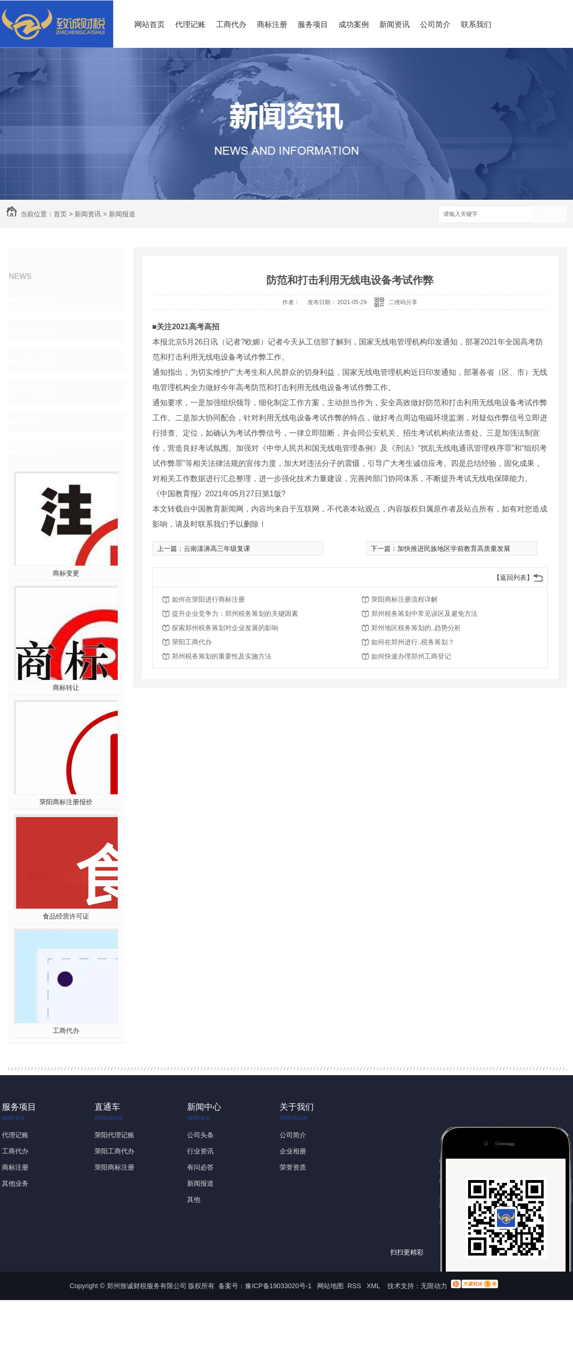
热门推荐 (38, 451)
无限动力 (434, 1286)
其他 (29, 421)
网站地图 (330, 1286)
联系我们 (476, 24)
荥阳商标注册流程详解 (404, 599)
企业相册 (293, 1151)
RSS (355, 1286)
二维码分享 (403, 302)
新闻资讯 (394, 24)
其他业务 (15, 1183)
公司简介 (435, 24)
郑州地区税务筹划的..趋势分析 (416, 628)
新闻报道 (122, 214)
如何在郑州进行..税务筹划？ (413, 642)
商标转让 (66, 687)
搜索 (550, 215)
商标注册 (272, 24)
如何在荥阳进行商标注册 (208, 599)
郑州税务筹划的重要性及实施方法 (222, 656)
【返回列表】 (513, 577)
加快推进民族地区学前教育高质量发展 (453, 548)
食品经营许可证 (66, 916)
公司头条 (38, 300)
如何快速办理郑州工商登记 (411, 656)
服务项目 (313, 24)
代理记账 (190, 24)
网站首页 (149, 24)
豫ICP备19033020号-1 (278, 1286)
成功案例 (353, 24)
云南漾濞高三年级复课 (217, 548)
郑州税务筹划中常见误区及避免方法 (424, 613)
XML (374, 1286)
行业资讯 (38, 330)
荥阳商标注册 (114, 1167)
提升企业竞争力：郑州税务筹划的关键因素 (235, 613)
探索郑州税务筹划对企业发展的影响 (225, 628)
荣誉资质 (293, 1167)
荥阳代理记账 (114, 1135)
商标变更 (66, 573)
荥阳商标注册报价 (66, 802)
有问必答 (38, 360)
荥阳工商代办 (192, 642)
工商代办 (231, 24)
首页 (60, 214)
